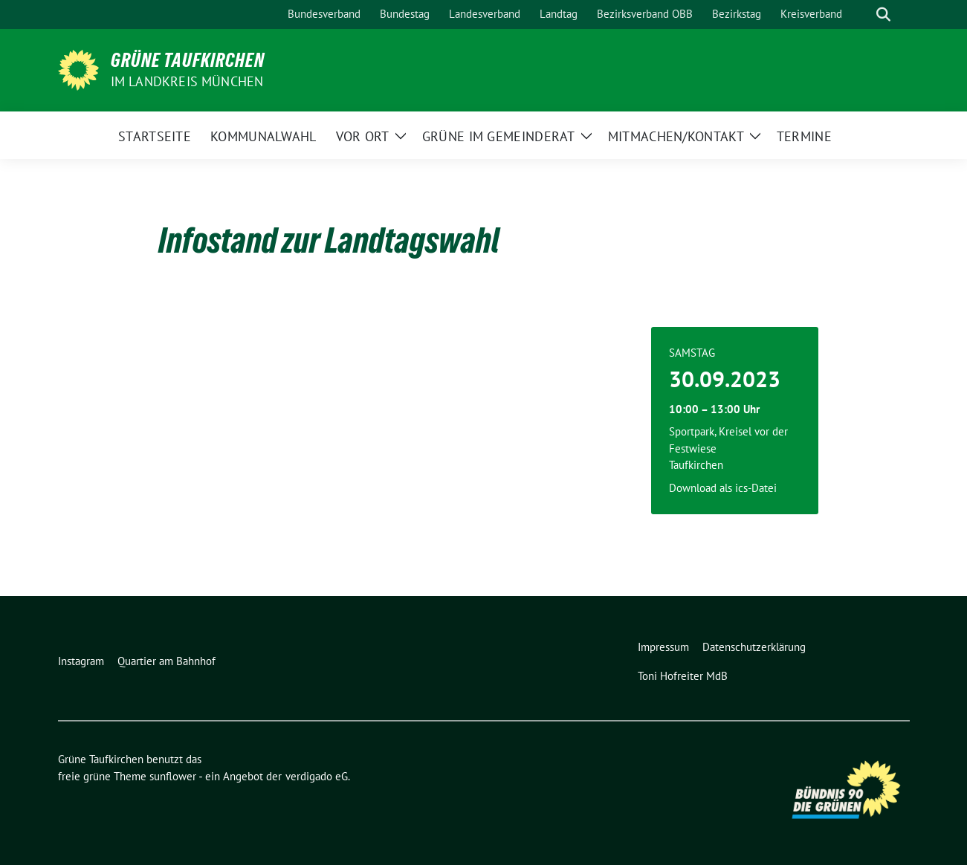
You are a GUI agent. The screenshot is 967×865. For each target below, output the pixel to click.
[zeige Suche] (883, 14)
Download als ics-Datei (723, 488)
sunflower (172, 776)
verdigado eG (316, 776)
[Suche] (862, 14)
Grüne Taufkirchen (188, 60)
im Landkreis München (187, 81)
